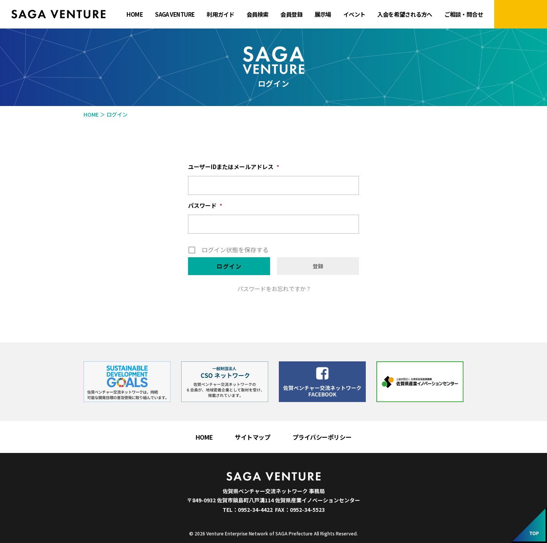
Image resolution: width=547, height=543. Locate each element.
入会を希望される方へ (404, 14)
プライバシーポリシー (322, 437)
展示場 (323, 14)
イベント (354, 14)
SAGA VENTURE (174, 14)
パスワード (205, 205)
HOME (134, 14)
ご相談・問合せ (463, 14)
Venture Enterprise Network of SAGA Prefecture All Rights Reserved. (282, 533)
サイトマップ (252, 437)
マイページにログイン (520, 14)
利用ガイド (220, 14)
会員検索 (258, 14)
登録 (318, 266)
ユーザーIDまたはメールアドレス (233, 167)
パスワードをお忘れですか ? (273, 289)
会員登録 (291, 14)
